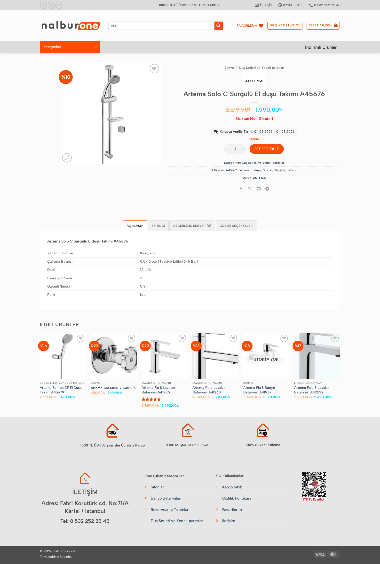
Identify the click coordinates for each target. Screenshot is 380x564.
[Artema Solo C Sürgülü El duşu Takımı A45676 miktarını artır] (243, 149)
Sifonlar (157, 487)
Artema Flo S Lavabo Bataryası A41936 (158, 389)
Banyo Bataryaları (166, 498)
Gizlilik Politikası (236, 498)
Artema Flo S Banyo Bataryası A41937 (259, 389)
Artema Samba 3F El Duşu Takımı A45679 (61, 389)
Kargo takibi (233, 487)
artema (244, 170)
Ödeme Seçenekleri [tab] (236, 225)
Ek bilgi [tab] (158, 225)
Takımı (291, 170)
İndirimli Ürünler (321, 47)
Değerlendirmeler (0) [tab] (192, 225)
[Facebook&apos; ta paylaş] (241, 189)
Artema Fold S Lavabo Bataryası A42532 (311, 389)
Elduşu (256, 170)
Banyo (229, 68)
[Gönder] (218, 26)
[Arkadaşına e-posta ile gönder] (259, 189)
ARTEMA (259, 178)
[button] (284, 26)
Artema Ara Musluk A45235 (113, 388)
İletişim (228, 520)
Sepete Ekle (266, 149)
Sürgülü (279, 170)
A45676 (232, 170)
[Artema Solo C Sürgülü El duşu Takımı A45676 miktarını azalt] (227, 149)
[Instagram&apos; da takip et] (51, 5)
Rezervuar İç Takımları (170, 509)
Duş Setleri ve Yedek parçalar (261, 68)
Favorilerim (232, 509)
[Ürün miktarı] (235, 149)
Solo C (267, 170)
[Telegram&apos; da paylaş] (267, 189)
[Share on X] (250, 189)
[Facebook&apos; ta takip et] (43, 5)
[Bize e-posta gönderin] (59, 5)
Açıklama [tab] (135, 225)
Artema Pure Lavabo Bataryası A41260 (208, 389)
